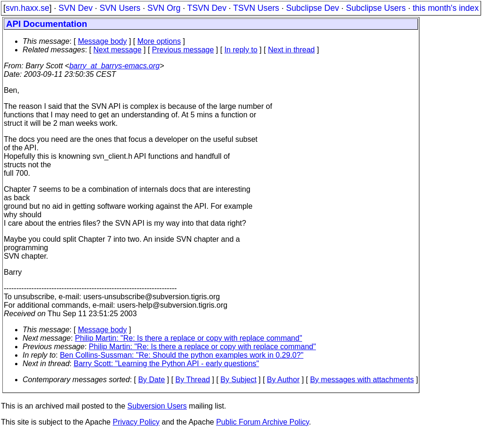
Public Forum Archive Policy (262, 422)
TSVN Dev (206, 8)
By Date (151, 380)
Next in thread (291, 50)
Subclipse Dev (312, 8)
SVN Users (119, 8)
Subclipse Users (376, 8)
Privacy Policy (136, 422)
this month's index (446, 8)
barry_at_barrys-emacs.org (114, 66)
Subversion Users (157, 406)
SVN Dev (75, 8)
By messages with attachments (362, 380)
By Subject (238, 380)
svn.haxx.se (27, 8)
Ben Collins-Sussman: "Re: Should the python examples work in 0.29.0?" (181, 355)
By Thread (193, 380)
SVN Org (163, 8)
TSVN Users (256, 8)
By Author (283, 380)
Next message (117, 50)
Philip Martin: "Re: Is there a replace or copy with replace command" (188, 338)
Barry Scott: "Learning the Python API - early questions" (166, 364)
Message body (102, 41)
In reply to (241, 50)
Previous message (183, 50)
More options (159, 41)
